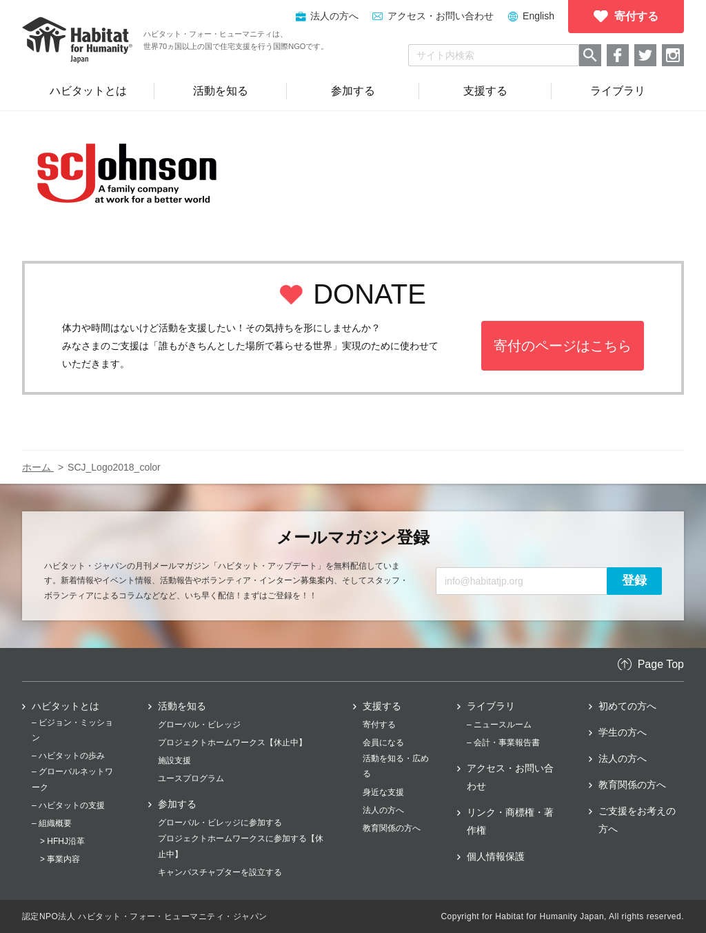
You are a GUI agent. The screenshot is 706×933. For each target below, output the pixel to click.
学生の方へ (622, 732)
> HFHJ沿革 (62, 841)
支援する (382, 705)
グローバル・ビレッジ (199, 724)
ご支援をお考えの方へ (637, 819)
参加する (177, 803)
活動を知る (182, 705)
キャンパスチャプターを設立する (220, 872)
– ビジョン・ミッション (72, 730)
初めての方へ (627, 705)
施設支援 (174, 760)
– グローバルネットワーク (72, 779)
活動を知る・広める (396, 766)
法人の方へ (383, 810)
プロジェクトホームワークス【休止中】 (232, 742)
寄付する (379, 724)
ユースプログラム (191, 778)
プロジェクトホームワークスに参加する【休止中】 (240, 846)
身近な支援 (383, 792)
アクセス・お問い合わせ (440, 15)
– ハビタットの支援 (68, 805)
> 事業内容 (60, 859)
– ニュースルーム (499, 724)
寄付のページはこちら (563, 345)
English (538, 15)
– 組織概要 (52, 823)
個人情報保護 (496, 856)
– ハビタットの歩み (68, 755)
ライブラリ (491, 705)
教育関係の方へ (392, 828)
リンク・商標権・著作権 (510, 821)
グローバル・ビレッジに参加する (220, 822)
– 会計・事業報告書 (503, 742)
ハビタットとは (65, 705)
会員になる (383, 742)
